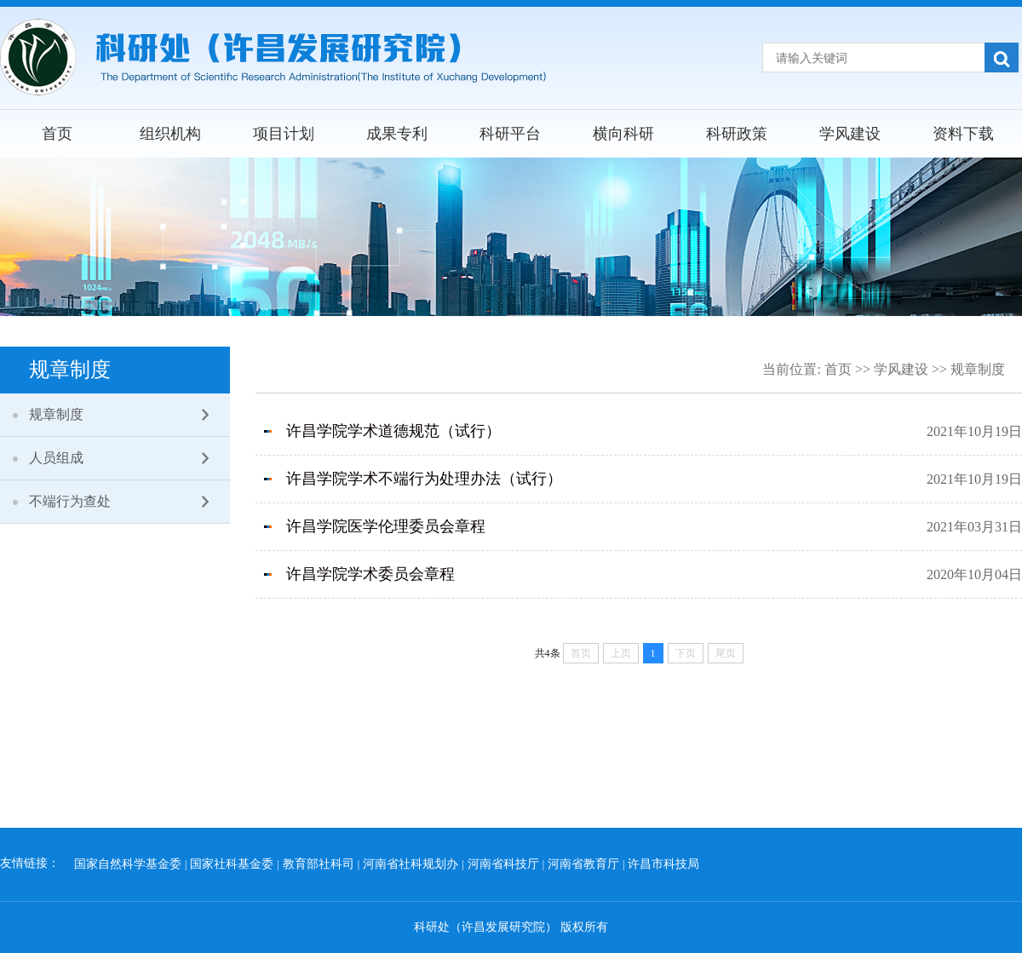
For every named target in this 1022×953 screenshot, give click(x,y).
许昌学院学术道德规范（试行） (393, 430)
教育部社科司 (318, 864)
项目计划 (283, 133)
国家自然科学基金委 (127, 864)
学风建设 (850, 133)
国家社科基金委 (231, 864)
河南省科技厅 (503, 864)
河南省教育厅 (583, 864)
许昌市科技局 (663, 864)
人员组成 (56, 458)
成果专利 (397, 133)
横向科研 (623, 133)
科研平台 (510, 133)
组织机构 (170, 133)
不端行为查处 (70, 501)
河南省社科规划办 (410, 864)
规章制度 (56, 414)
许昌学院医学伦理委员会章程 (385, 526)
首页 (57, 133)
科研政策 (736, 133)
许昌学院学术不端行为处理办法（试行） (424, 478)
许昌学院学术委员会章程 (370, 574)
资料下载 (963, 133)
